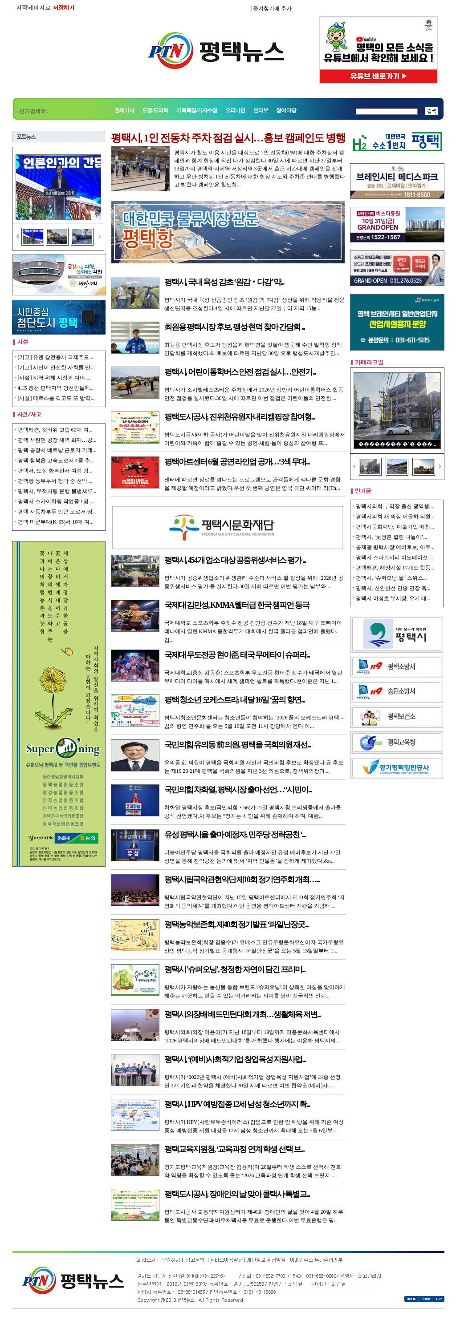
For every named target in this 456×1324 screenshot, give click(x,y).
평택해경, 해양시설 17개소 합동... (395, 568)
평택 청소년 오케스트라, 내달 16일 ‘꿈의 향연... (234, 699)
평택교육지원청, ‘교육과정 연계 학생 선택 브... (234, 1149)
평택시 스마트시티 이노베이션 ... (394, 557)
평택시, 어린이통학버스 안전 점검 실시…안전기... (240, 371)
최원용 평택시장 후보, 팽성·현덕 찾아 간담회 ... (234, 327)
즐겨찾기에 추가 (272, 8)
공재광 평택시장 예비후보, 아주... (395, 547)
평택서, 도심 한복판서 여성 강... (55, 471)
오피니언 (235, 110)
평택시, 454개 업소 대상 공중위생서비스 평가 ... (235, 560)
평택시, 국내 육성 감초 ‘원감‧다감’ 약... (224, 282)
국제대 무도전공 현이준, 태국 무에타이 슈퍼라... (237, 654)
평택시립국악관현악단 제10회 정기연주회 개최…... (242, 879)
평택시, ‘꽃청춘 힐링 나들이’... (392, 537)
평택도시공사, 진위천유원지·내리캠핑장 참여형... (239, 416)
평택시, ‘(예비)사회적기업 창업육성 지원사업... (234, 1059)
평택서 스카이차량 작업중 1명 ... (56, 501)
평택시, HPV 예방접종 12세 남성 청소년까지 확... (237, 1104)
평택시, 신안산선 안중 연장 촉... (393, 588)
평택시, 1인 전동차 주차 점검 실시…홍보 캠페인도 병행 (228, 138)
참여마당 (286, 110)
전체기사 (124, 110)
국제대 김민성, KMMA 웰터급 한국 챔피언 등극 (236, 605)
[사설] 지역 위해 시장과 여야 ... (54, 378)
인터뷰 (260, 110)
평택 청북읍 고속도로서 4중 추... (56, 460)
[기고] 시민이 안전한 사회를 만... (56, 367)
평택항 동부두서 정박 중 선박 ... (55, 481)
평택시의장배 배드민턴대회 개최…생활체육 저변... (242, 1014)
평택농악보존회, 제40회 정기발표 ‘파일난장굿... (236, 924)
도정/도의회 (155, 110)
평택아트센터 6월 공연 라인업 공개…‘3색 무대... (236, 461)
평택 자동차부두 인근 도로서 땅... (57, 512)
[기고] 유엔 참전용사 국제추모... (56, 357)
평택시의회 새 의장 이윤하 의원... (395, 516)
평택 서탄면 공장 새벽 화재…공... (57, 440)
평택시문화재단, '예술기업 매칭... (395, 527)
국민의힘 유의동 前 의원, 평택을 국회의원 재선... (237, 744)
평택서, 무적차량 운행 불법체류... (57, 491)
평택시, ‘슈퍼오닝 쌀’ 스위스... (391, 578)
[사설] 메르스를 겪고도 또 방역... (56, 398)
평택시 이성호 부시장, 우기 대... (393, 598)
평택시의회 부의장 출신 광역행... (394, 506)
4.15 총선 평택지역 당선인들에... (56, 388)
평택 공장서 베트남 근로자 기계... (57, 450)
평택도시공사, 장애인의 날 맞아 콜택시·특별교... (237, 1194)
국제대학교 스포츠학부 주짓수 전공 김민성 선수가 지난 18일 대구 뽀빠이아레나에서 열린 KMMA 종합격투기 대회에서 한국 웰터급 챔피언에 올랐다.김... (253, 631)
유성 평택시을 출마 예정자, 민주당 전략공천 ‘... (234, 834)
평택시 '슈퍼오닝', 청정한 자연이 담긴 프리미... (234, 969)
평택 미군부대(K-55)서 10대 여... (56, 522)
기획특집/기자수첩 (197, 110)
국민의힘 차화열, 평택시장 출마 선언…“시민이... (238, 789)
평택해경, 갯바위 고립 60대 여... (55, 430)
